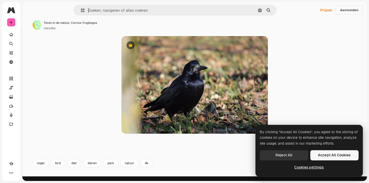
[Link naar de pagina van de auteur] (75, 24)
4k (185, 167)
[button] (100, 10)
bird (96, 167)
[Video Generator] (30, 106)
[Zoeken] (30, 44)
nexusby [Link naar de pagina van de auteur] (88, 28)
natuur (168, 167)
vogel (79, 167)
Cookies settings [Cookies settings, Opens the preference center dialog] (309, 167)
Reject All (283, 155)
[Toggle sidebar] (50, 10)
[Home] (30, 34)
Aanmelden (349, 10)
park (149, 167)
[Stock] (30, 53)
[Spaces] (30, 88)
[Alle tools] (30, 78)
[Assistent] (30, 124)
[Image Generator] (30, 97)
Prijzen (326, 10)
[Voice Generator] (30, 115)
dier (113, 167)
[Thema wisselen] (20, 173)
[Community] (30, 62)
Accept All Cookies (334, 155)
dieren (130, 167)
